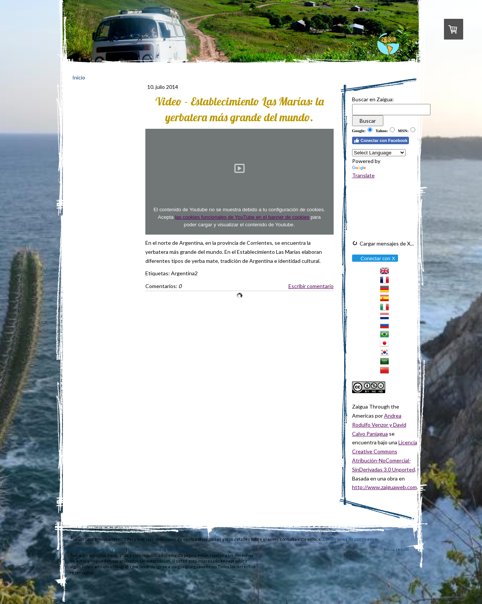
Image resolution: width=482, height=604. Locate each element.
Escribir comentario (311, 286)
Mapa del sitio (179, 549)
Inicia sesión (396, 549)
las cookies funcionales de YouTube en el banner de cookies (242, 217)
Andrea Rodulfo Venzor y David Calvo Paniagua (379, 424)
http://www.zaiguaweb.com (384, 487)
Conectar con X (374, 258)
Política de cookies (146, 549)
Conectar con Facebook (381, 140)
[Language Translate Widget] (379, 152)
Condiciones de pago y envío (350, 539)
